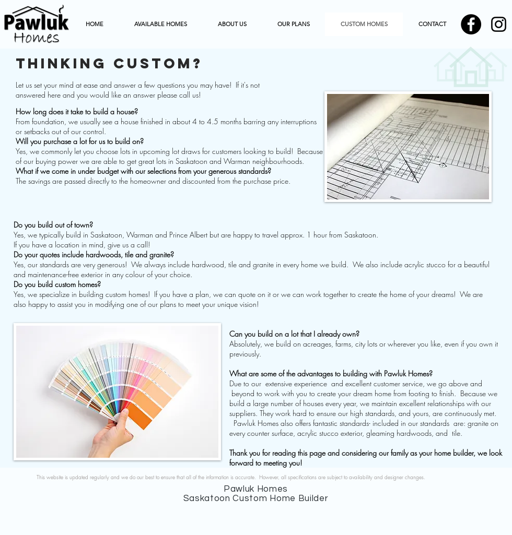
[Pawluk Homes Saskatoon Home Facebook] (471, 24)
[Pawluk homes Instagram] (498, 24)
